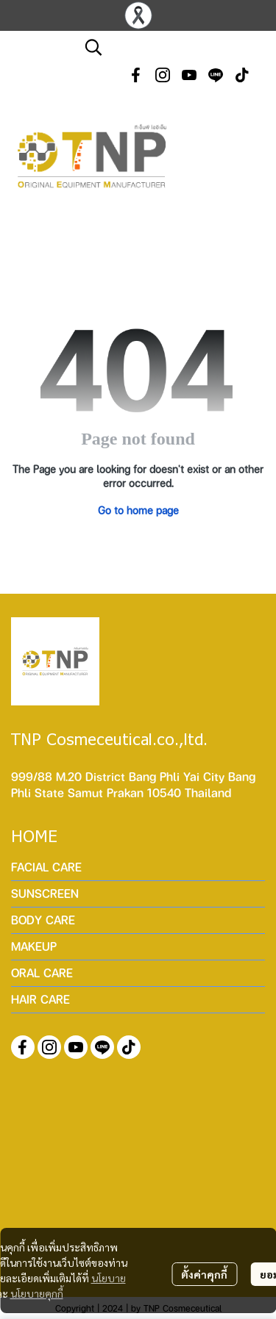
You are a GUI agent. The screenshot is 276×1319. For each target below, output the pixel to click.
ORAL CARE (42, 972)
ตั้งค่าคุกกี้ (204, 1274)
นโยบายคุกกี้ (36, 1293)
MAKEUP (34, 946)
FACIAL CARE (46, 866)
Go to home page (138, 510)
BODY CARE (43, 919)
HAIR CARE (40, 999)
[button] (173, 47)
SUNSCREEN (45, 893)
